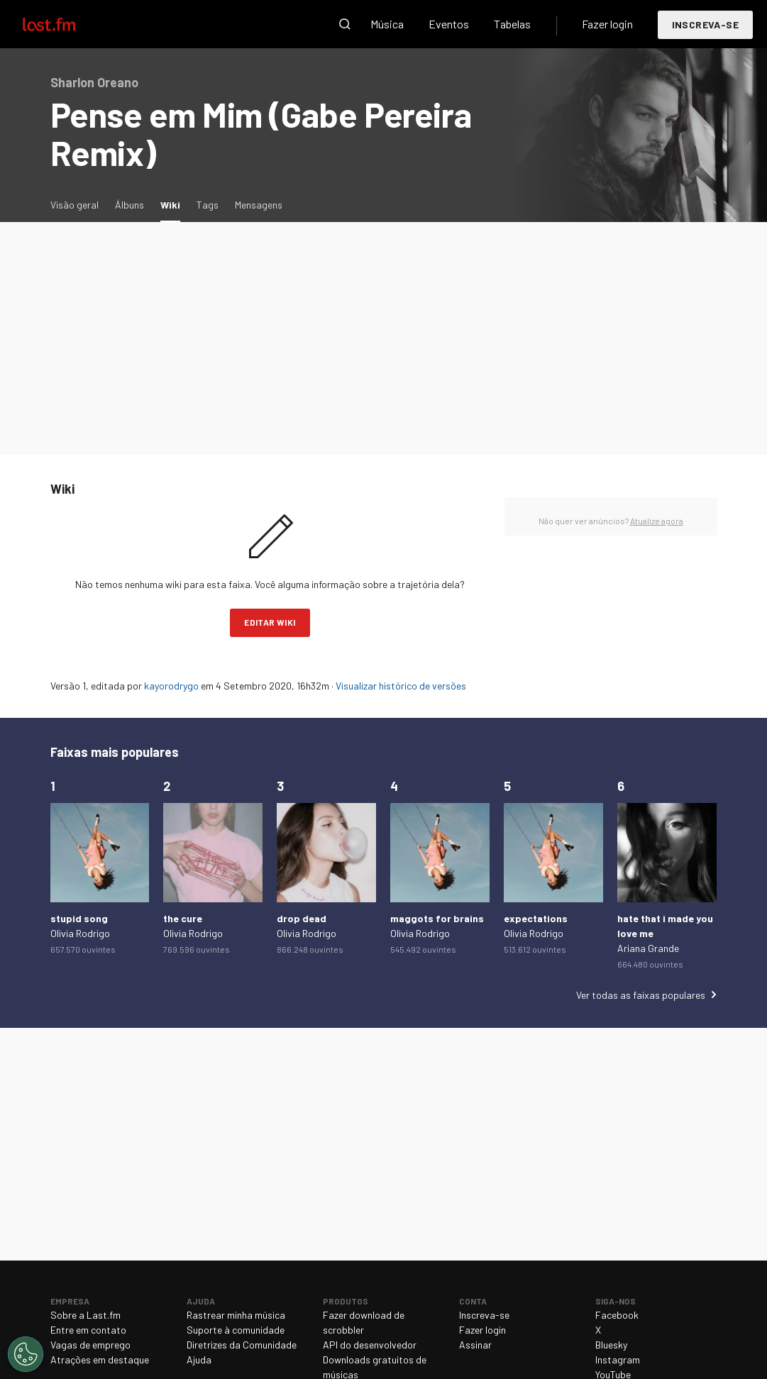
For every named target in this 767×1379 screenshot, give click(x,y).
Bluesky (611, 1345)
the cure (182, 918)
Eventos (449, 24)
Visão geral (74, 205)
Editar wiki (269, 622)
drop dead (301, 918)
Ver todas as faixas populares (640, 995)
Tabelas (512, 24)
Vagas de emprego (90, 1345)
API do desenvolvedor (369, 1345)
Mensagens (258, 205)
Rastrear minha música (236, 1315)
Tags (208, 205)
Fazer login (607, 24)
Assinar (475, 1345)
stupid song (79, 918)
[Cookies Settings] (25, 1354)
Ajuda (199, 1359)
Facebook (617, 1315)
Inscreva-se (705, 24)
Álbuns (129, 205)
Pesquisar (344, 24)
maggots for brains (437, 918)
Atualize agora (656, 521)
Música (387, 24)
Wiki (173, 204)
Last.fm (65, 24)
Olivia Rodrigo (80, 933)
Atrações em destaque (99, 1359)
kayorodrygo (171, 686)
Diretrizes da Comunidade (242, 1345)
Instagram (617, 1359)
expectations (536, 918)
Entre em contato (88, 1330)
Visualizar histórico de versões (401, 686)
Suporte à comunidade (236, 1330)
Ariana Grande (648, 948)
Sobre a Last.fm (85, 1315)
